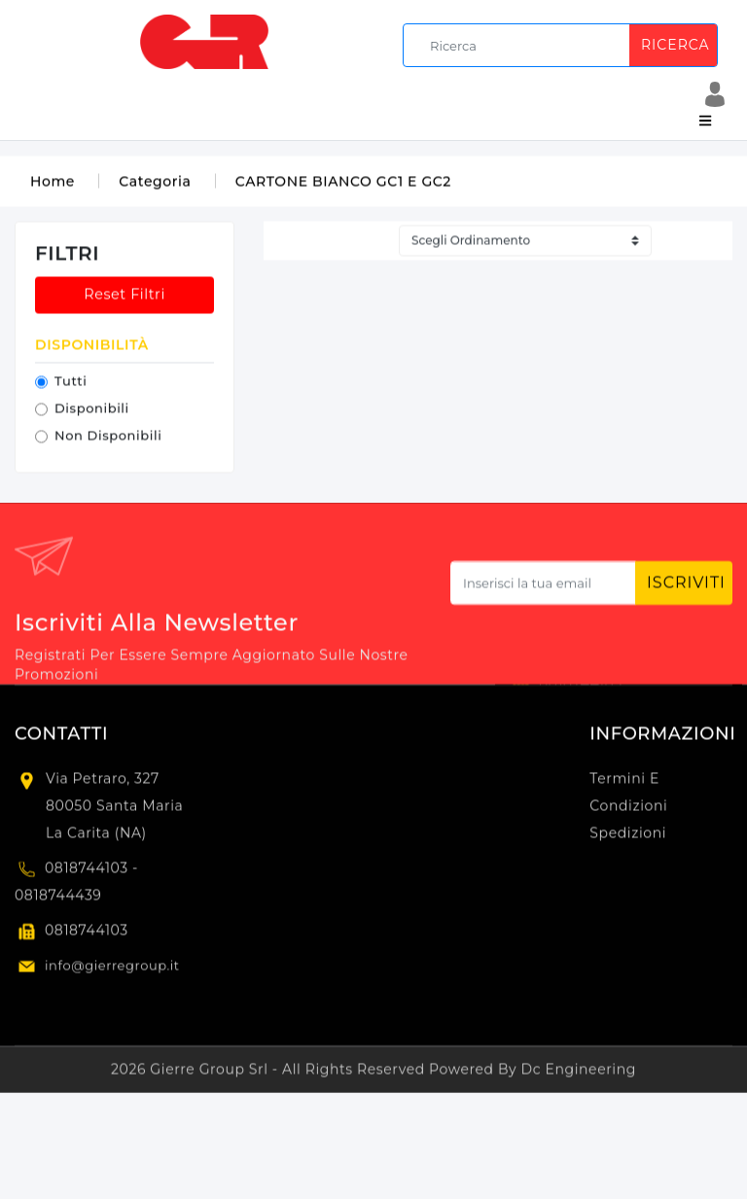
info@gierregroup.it (112, 970)
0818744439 (58, 900)
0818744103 (86, 935)
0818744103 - (91, 873)
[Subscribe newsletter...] (543, 589)
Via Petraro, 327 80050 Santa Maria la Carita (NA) (114, 811)
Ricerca (675, 44)
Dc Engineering (578, 1074)
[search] (563, 45)
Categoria (155, 184)
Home (52, 184)
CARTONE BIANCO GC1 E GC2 (343, 184)
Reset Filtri (124, 296)
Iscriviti (686, 588)
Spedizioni (627, 838)
